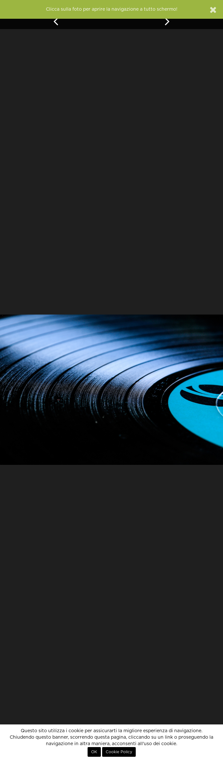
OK (94, 752)
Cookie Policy (119, 752)
